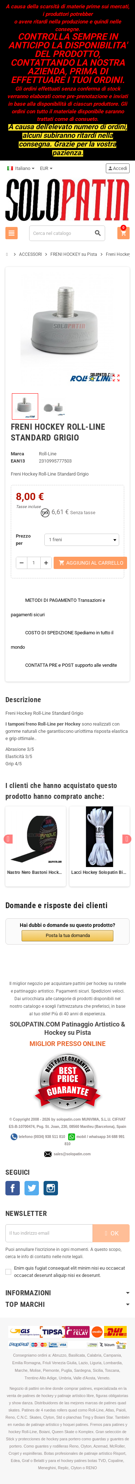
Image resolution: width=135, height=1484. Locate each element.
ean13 (18, 461)
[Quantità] (34, 563)
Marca (17, 453)
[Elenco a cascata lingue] (20, 168)
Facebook (12, 1188)
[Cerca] (67, 233)
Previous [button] (8, 839)
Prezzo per (23, 539)
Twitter (31, 1188)
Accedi (117, 168)
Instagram (51, 1188)
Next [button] (126, 839)
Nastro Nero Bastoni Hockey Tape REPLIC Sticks (35, 872)
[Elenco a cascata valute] (46, 168)
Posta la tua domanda (68, 935)
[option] (36, 846)
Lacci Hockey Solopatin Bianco (99, 872)
